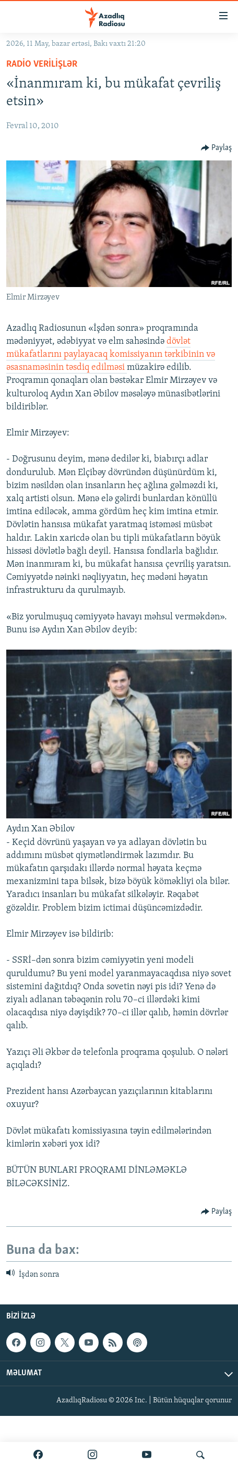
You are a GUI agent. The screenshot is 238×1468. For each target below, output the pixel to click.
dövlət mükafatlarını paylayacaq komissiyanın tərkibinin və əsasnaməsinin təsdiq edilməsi (110, 354)
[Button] (216, 148)
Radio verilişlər (41, 64)
